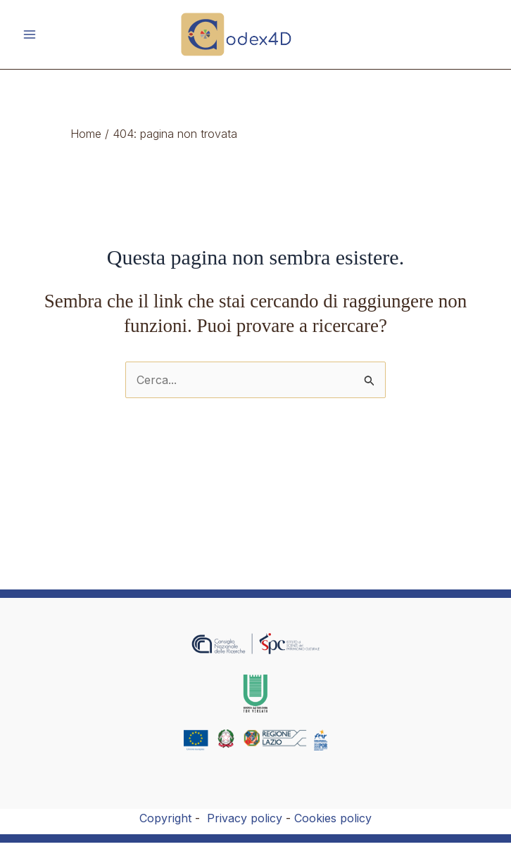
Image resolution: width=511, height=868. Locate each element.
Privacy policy (244, 818)
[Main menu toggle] (29, 34)
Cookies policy (333, 818)
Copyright (165, 818)
